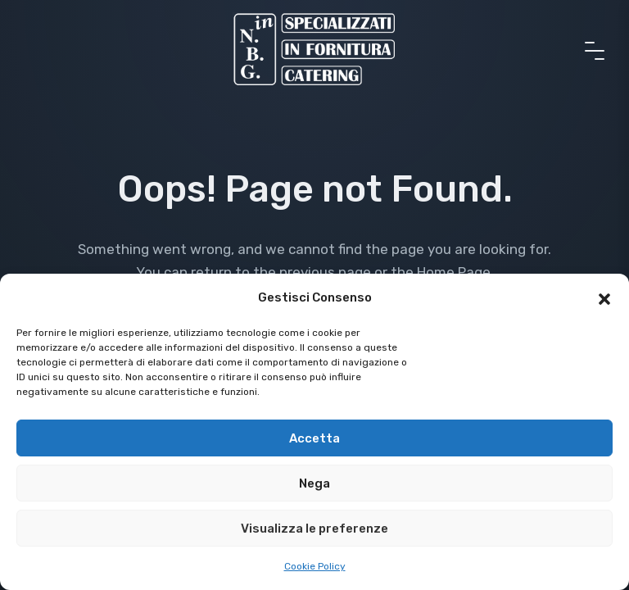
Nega (314, 483)
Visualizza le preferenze (314, 528)
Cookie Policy (315, 566)
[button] (604, 297)
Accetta (314, 438)
